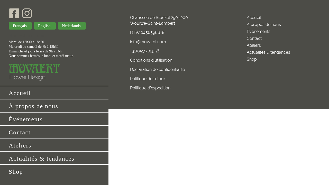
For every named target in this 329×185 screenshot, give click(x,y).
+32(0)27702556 (144, 51)
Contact (20, 132)
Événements (26, 119)
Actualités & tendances (42, 158)
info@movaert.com (148, 41)
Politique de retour (147, 78)
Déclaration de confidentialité (157, 69)
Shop (16, 171)
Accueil (20, 93)
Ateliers (20, 145)
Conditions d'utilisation (151, 60)
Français (20, 26)
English (45, 26)
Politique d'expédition (150, 88)
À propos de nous (33, 106)
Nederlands (72, 26)
